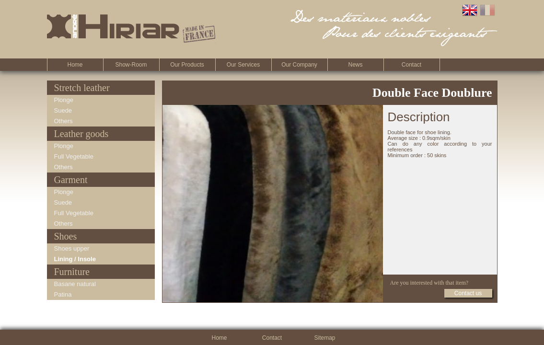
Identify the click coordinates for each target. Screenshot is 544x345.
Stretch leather (82, 87)
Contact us (468, 293)
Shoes (65, 236)
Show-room (131, 64)
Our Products (187, 64)
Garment (71, 179)
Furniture (72, 271)
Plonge (63, 100)
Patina (63, 294)
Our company (299, 64)
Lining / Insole (75, 259)
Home (74, 64)
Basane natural (75, 284)
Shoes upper (72, 248)
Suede (63, 110)
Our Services (243, 64)
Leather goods (81, 133)
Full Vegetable (73, 156)
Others (63, 121)
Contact (411, 64)
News (355, 64)
